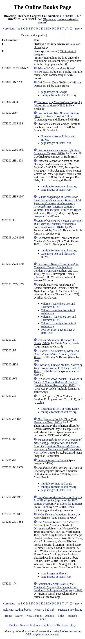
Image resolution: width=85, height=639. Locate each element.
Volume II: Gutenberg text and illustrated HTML (58, 318)
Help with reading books (17, 609)
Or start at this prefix (33, 35)
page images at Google (54, 91)
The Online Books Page (42, 7)
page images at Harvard (54, 573)
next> (78, 28)
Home (8, 615)
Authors (50, 615)
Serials (42, 618)
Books (13, 625)
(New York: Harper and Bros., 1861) (55, 421)
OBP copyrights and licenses (42, 634)
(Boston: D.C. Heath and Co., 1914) (58, 368)
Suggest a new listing (70, 609)
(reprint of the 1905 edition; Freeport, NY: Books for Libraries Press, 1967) (58, 502)
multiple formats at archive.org (59, 95)
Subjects (72, 615)
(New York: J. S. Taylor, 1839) (58, 446)
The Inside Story (66, 625)
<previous (9, 28)
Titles (61, 615)
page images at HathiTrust (56, 142)
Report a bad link (44, 609)
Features (35, 625)
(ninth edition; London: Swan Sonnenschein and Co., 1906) (56, 269)
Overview (50, 19)
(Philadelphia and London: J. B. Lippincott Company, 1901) (58, 587)
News (23, 625)
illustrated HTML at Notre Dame (60, 408)
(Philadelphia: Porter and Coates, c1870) (58, 224)
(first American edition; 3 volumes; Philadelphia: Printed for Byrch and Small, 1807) (57, 205)
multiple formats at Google (56, 483)
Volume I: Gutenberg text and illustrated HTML (58, 305)
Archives (48, 625)
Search (19, 615)
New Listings (34, 615)
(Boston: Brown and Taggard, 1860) (57, 152)
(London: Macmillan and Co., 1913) (58, 382)
